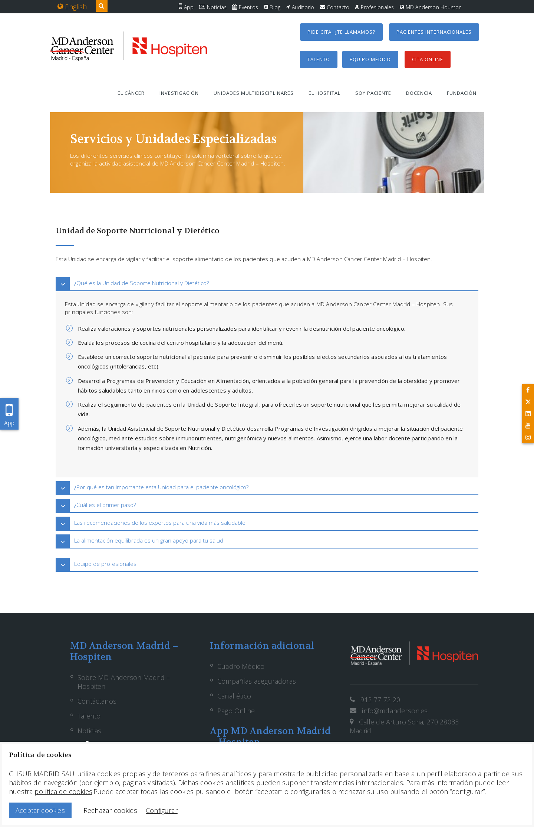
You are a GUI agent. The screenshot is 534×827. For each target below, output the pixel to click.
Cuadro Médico (240, 666)
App (186, 7)
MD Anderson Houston (431, 7)
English (72, 6)
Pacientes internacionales (434, 32)
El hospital (324, 93)
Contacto (335, 7)
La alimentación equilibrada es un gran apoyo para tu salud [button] (148, 540)
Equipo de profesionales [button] (105, 563)
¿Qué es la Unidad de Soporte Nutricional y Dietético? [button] (141, 283)
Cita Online (427, 59)
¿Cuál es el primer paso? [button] (105, 504)
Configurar (162, 810)
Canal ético (234, 695)
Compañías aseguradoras (256, 681)
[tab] (267, 283)
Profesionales (374, 7)
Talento (318, 59)
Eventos (245, 7)
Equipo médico (370, 59)
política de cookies (63, 791)
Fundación (462, 93)
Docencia (419, 93)
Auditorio (300, 7)
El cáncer (131, 93)
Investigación (179, 93)
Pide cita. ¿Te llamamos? (341, 32)
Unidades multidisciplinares (254, 93)
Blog (272, 7)
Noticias (213, 7)
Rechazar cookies (110, 810)
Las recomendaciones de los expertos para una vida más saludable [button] (159, 522)
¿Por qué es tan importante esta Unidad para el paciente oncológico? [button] (161, 487)
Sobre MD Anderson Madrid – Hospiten (124, 682)
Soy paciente (373, 93)
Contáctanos (97, 701)
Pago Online (236, 710)
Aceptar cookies (40, 810)
